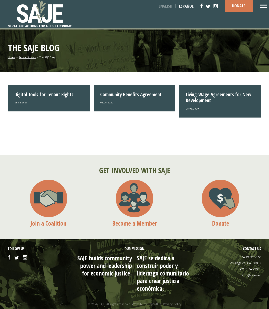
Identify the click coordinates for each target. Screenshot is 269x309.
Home (11, 57)
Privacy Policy (172, 304)
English (165, 6)
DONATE (238, 6)
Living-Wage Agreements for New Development (218, 97)
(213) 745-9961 (250, 269)
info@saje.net (251, 275)
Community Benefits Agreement (131, 94)
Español (186, 6)
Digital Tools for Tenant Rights (44, 94)
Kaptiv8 (153, 304)
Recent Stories (27, 57)
